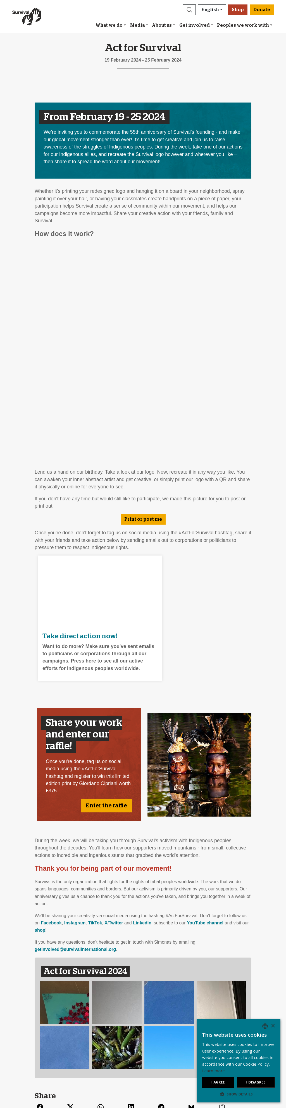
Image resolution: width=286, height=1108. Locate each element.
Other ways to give (163, 1035)
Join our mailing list (99, 1015)
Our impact (26, 1022)
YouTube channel (205, 704)
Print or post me (143, 310)
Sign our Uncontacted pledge (109, 1029)
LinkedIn (142, 704)
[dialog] (238, 1060)
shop (40, 711)
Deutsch (218, 1015)
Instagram (74, 704)
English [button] (210, 10)
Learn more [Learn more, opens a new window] (213, 1070)
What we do (109, 25)
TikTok (95, 704)
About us (162, 25)
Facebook (51, 704)
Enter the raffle (106, 587)
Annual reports (30, 1035)
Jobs (20, 1029)
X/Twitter (113, 704)
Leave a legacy (160, 1015)
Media (137, 25)
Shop (238, 10)
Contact (23, 1049)
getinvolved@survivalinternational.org (75, 730)
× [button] (273, 1026)
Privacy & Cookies (34, 1042)
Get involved (194, 25)
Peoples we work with (243, 25)
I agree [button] (218, 1082)
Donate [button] (261, 10)
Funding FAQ (158, 1042)
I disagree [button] (255, 1082)
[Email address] (192, 965)
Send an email (94, 1022)
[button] (189, 9)
